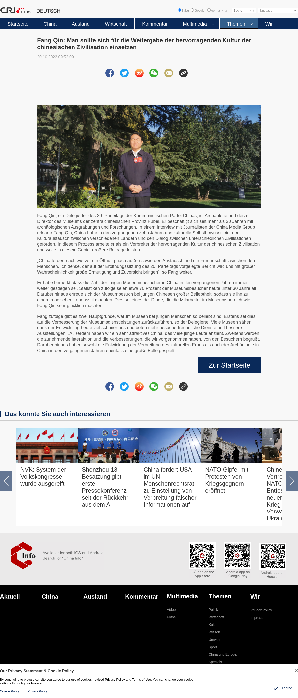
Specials (215, 662)
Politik (213, 610)
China (49, 24)
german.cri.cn (218, 10)
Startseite (17, 24)
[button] (6, 481)
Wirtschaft (116, 24)
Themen (236, 24)
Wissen (214, 632)
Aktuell (10, 596)
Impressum (258, 618)
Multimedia (195, 24)
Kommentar (155, 24)
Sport (213, 647)
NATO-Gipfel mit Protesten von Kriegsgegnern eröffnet (226, 480)
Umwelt (214, 640)
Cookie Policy (10, 691)
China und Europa (223, 654)
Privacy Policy (261, 610)
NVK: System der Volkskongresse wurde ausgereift (43, 476)
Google (197, 10)
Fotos (171, 617)
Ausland (81, 24)
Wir (269, 24)
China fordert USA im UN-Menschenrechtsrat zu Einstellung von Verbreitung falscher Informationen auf (170, 487)
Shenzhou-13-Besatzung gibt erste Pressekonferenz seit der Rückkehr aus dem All (105, 487)
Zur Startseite (229, 365)
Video (171, 610)
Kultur (213, 625)
